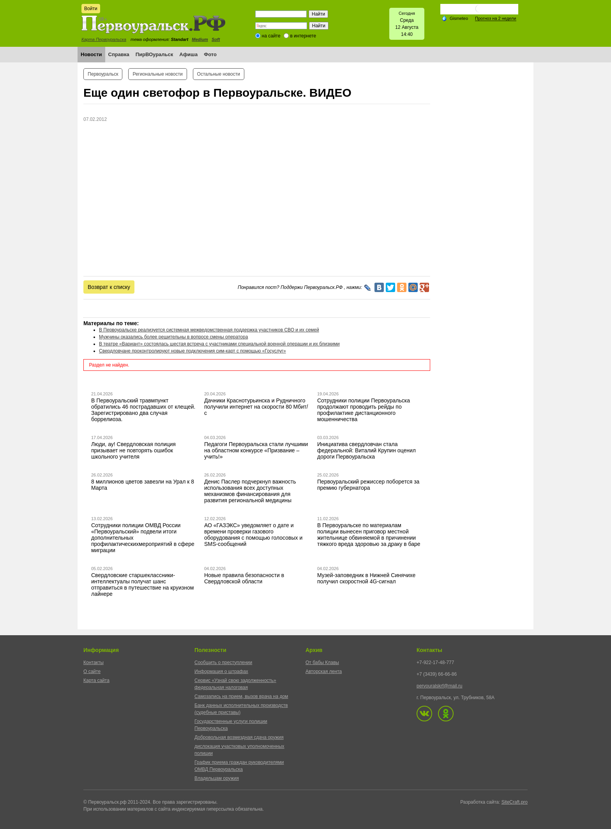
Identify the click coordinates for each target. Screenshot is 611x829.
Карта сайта (96, 680)
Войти (90, 8)
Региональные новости (157, 74)
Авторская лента (324, 671)
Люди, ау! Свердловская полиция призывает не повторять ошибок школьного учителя (133, 450)
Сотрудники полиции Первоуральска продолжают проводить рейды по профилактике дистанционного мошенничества (363, 409)
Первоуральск (103, 74)
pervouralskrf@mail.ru (440, 686)
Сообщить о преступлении (223, 662)
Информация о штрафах (221, 671)
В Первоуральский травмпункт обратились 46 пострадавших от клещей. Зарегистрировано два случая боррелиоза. (143, 409)
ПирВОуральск (154, 54)
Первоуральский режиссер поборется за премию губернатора (368, 484)
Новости (91, 54)
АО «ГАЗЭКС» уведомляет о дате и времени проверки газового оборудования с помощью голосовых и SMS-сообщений (253, 534)
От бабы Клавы (322, 662)
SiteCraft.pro (515, 802)
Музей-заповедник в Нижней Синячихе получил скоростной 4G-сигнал (366, 578)
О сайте (92, 671)
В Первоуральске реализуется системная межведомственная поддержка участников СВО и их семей (209, 330)
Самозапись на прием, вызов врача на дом (241, 696)
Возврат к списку (109, 287)
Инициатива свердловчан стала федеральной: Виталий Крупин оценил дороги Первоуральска (366, 450)
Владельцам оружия (216, 778)
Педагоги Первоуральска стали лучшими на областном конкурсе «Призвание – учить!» (256, 450)
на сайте (271, 36)
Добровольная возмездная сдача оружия (239, 737)
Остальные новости (218, 74)
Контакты (93, 662)
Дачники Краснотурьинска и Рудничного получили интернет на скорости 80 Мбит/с (256, 406)
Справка (118, 54)
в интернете (303, 36)
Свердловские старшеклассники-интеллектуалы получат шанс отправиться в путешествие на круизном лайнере (142, 584)
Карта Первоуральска (103, 39)
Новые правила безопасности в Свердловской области (244, 578)
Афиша (188, 54)
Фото (210, 54)
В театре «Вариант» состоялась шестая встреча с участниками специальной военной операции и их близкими (219, 344)
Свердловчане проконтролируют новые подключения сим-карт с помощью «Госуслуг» (192, 351)
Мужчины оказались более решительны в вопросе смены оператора (173, 337)
